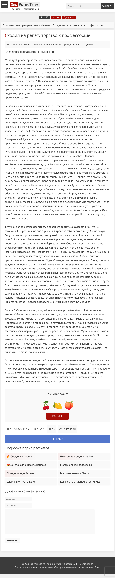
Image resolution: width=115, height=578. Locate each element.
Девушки (69, 17)
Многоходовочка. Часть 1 (75, 473)
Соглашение (86, 568)
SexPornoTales (37, 568)
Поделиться (67, 429)
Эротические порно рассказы (20, 25)
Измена (45, 25)
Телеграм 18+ (57, 439)
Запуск (57, 416)
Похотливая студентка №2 (76, 456)
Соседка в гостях (21, 456)
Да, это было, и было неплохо (28, 465)
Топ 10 (44, 17)
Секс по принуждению (66, 44)
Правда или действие (20, 473)
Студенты (88, 44)
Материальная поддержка (76, 465)
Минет (27, 44)
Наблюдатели (42, 44)
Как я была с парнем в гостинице (80, 481)
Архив (56, 17)
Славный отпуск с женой (21, 481)
